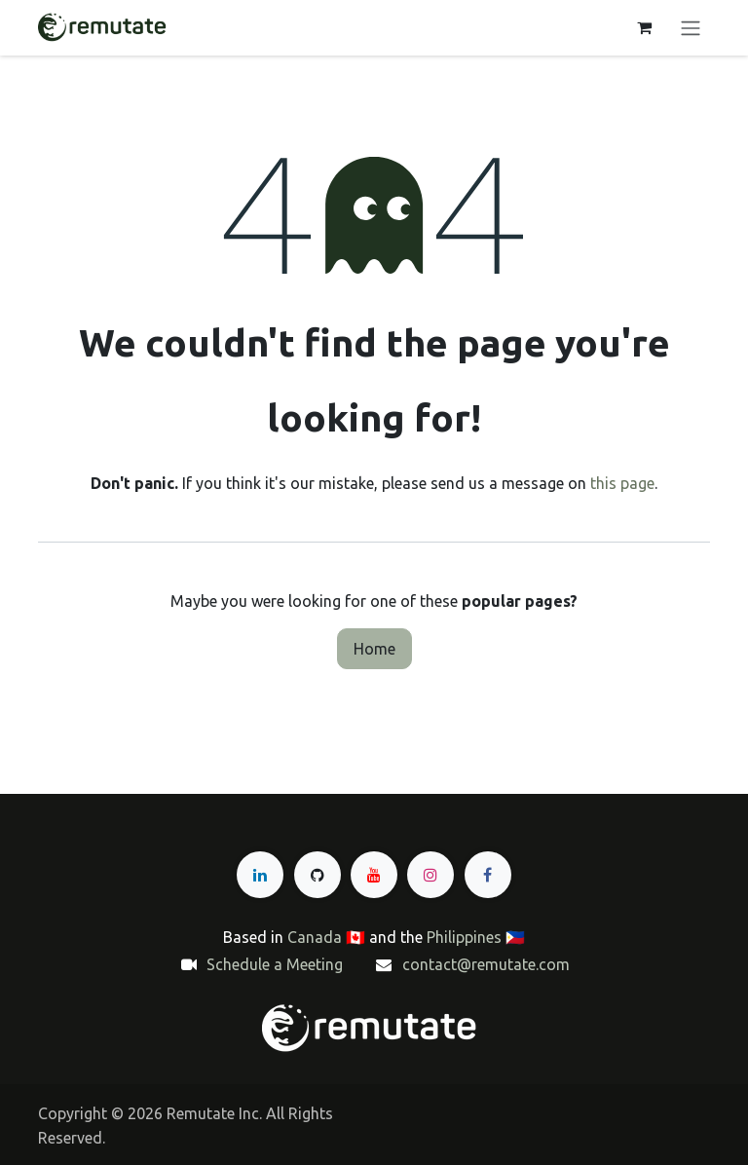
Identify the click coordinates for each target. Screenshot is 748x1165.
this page (622, 483)
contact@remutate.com (486, 964)
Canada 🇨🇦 (326, 937)
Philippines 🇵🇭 (476, 937)
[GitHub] (317, 874)
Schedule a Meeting (274, 964)
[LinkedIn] (260, 874)
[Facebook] (488, 874)
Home (374, 649)
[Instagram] (430, 874)
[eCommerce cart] (643, 27)
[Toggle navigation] (690, 28)
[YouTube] (374, 874)
